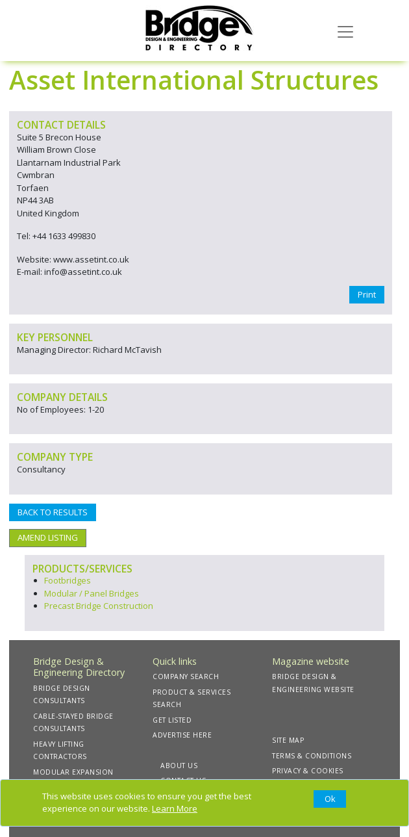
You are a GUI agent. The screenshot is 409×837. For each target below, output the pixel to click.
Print (367, 294)
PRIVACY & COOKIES (307, 770)
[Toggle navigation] (345, 30)
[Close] (330, 799)
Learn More (174, 808)
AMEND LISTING (48, 537)
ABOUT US (178, 765)
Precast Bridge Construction (98, 606)
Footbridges (67, 580)
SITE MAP (288, 740)
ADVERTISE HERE (182, 735)
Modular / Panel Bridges (91, 593)
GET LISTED (172, 720)
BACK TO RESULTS (53, 512)
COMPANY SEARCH (186, 676)
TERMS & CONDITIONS (311, 755)
